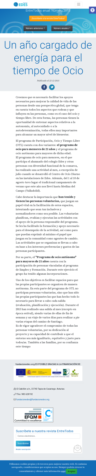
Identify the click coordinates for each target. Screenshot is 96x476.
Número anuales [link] (61, 28)
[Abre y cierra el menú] (78, 4)
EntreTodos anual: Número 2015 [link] (48, 10)
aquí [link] (63, 471)
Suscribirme (23, 443)
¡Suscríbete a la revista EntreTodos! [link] (48, 18)
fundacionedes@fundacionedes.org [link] (32, 399)
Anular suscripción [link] (23, 449)
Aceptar (71, 471)
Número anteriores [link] (34, 28)
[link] (92, 10)
